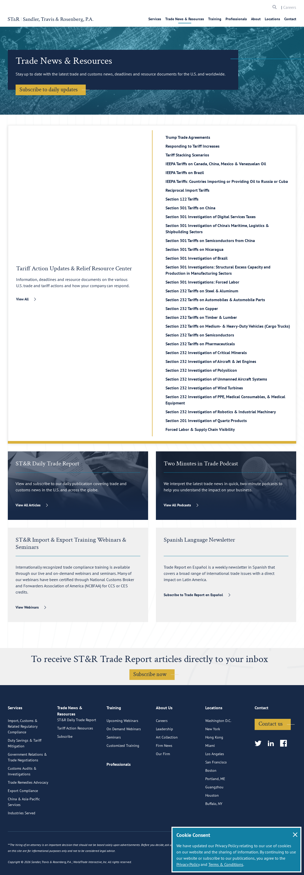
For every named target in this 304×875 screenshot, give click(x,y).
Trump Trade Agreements (188, 137)
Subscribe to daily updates (48, 89)
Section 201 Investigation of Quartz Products (206, 420)
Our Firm (163, 775)
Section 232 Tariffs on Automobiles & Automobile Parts (215, 299)
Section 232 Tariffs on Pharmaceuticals (200, 343)
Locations (272, 19)
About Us (164, 731)
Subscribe (64, 764)
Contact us (271, 745)
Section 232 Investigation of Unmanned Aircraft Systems (216, 379)
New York (212, 750)
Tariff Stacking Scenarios (187, 154)
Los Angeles (214, 775)
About (256, 19)
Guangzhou (214, 808)
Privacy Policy (188, 864)
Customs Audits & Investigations (22, 793)
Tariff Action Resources (75, 755)
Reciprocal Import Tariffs (187, 190)
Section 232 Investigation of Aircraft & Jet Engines (211, 361)
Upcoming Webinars (122, 742)
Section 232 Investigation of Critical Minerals (206, 352)
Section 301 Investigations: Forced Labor (202, 282)
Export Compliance (23, 812)
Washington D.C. (218, 742)
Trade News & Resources (184, 19)
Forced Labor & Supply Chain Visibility (200, 429)
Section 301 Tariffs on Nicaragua (194, 249)
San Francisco (216, 783)
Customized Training (123, 767)
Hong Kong (214, 758)
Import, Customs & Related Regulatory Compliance (22, 748)
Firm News (164, 767)
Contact (290, 19)
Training (214, 19)
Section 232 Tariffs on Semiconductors (200, 334)
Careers (289, 7)
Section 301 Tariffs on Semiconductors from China (210, 240)
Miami (210, 767)
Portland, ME (215, 800)
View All (22, 299)
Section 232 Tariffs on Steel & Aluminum (202, 290)
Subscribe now (150, 674)
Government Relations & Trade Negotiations (27, 779)
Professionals (236, 19)
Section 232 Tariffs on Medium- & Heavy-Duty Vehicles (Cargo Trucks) (228, 326)
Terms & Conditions (225, 864)
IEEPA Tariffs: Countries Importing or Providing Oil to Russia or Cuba (227, 181)
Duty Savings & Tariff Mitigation (24, 765)
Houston (212, 817)
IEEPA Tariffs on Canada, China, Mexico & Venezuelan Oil (216, 163)
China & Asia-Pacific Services (24, 823)
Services (154, 19)
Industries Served (21, 834)
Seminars (114, 758)
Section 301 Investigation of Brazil (197, 258)
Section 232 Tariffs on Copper (192, 308)
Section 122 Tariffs (182, 199)
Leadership (164, 750)
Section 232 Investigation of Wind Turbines (204, 387)
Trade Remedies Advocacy (28, 804)
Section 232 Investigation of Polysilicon (201, 370)
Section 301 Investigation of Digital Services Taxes (211, 216)
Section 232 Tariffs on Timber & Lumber (201, 317)
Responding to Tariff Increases (193, 146)
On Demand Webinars (124, 750)
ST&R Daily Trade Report (76, 747)
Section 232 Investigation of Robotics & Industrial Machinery (221, 411)
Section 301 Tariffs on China (190, 207)
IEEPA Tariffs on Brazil (185, 172)
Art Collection (167, 758)
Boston (210, 792)
